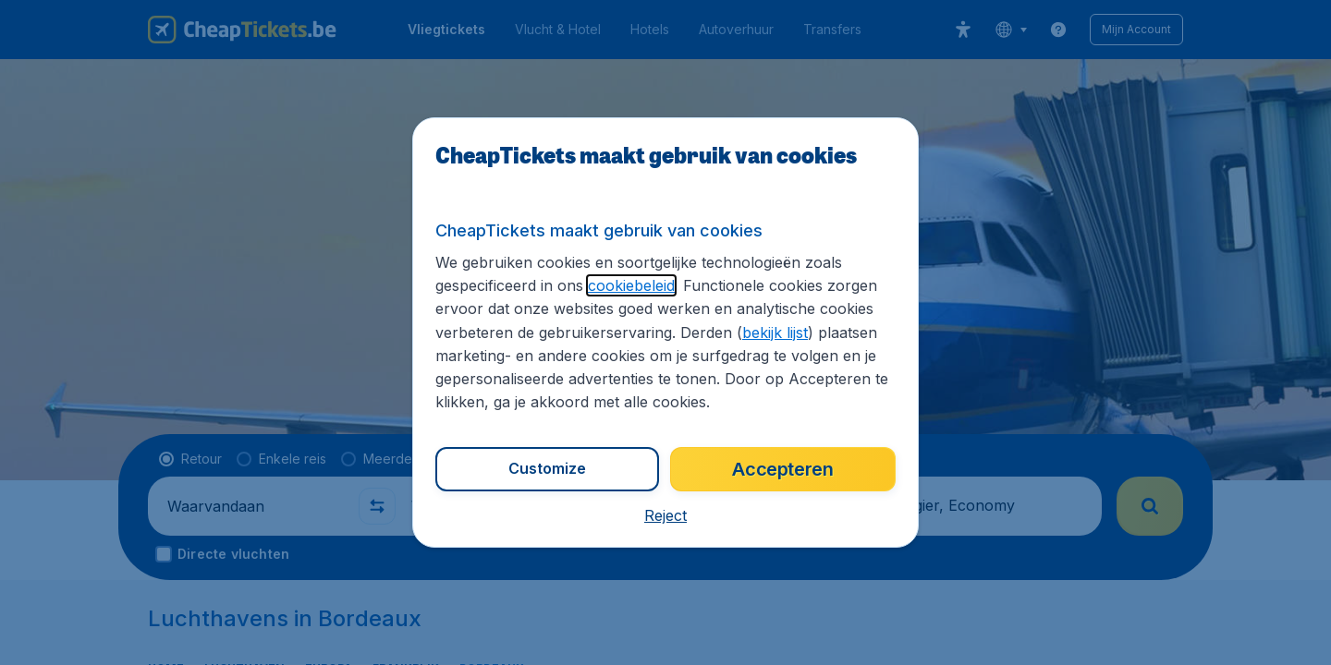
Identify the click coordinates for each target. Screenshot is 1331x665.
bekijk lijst (655, 334)
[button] (665, 515)
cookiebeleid (620, 287)
